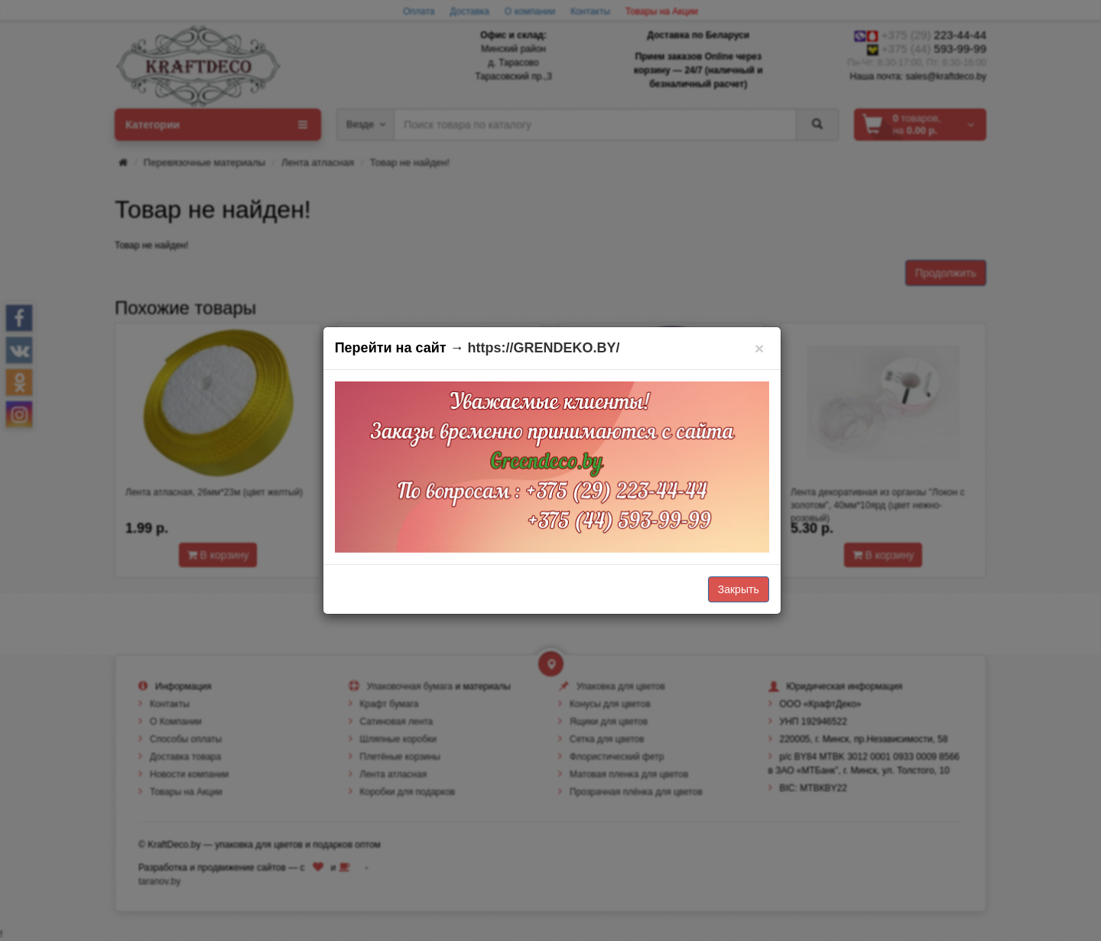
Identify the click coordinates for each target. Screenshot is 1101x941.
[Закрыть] (759, 348)
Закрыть (738, 589)
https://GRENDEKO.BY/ (544, 347)
